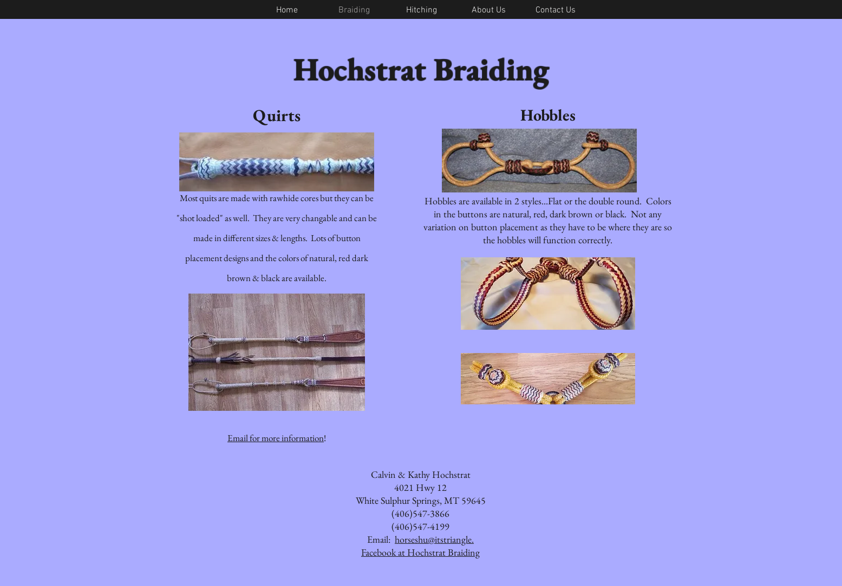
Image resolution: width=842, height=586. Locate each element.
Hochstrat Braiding (421, 69)
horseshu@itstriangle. (434, 539)
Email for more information (275, 438)
